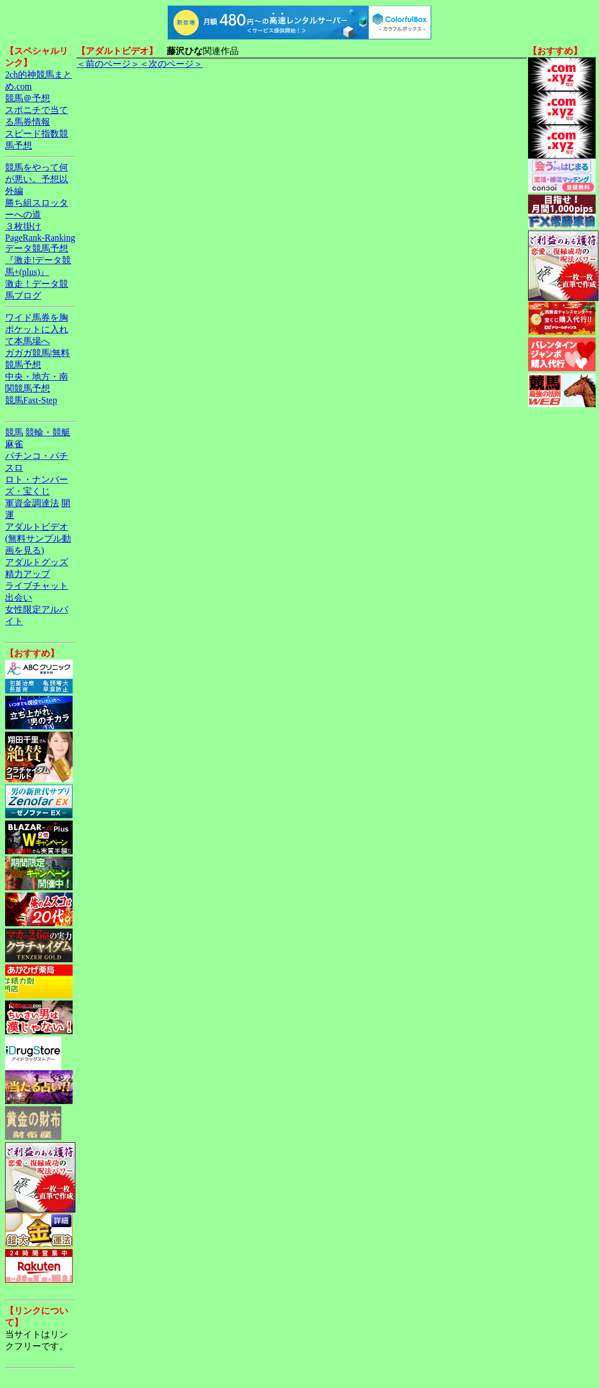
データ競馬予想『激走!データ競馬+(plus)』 (38, 260)
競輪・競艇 (47, 432)
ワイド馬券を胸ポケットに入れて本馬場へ (36, 329)
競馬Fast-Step (31, 400)
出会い (18, 597)
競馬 (14, 432)
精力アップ (27, 574)
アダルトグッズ (36, 562)
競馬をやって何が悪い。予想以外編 (36, 179)
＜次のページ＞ (171, 64)
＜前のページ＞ (108, 64)
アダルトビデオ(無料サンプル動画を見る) (38, 538)
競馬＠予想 (27, 98)
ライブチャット (36, 586)
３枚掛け (23, 226)
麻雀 (14, 444)
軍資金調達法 (32, 503)
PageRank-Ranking (40, 237)
